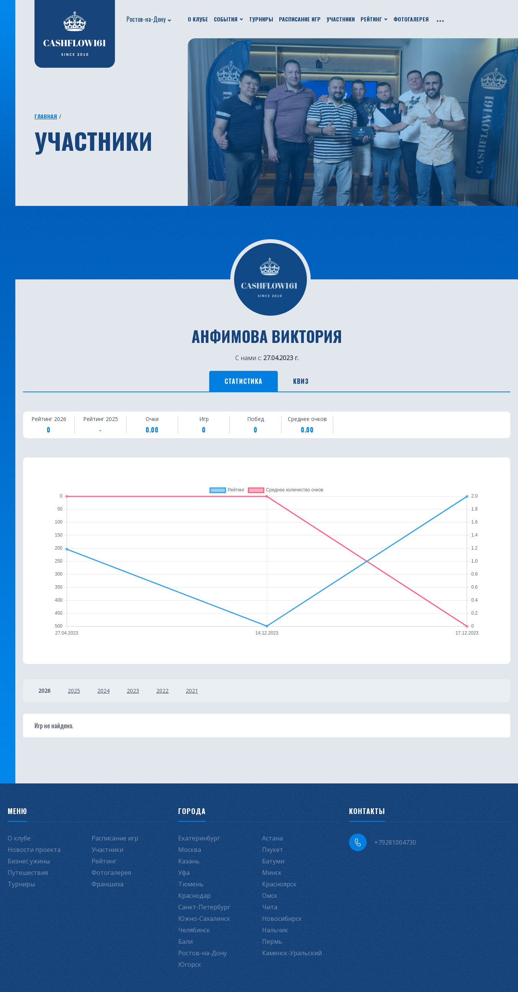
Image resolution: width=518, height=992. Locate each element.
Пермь (272, 941)
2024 (103, 690)
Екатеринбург (199, 838)
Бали (185, 941)
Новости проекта (34, 849)
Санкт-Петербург (204, 907)
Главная (45, 116)
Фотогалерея (411, 19)
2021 (192, 690)
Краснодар (194, 895)
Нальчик (275, 930)
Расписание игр (300, 19)
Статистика (244, 381)
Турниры (261, 19)
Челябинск (194, 930)
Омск (269, 895)
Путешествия (28, 872)
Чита (269, 907)
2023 (133, 690)
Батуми (273, 861)
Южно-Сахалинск (204, 918)
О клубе (198, 19)
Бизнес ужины (29, 861)
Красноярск (279, 884)
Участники (340, 19)
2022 (162, 690)
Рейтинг (371, 19)
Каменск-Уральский (292, 953)
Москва (189, 849)
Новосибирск (282, 918)
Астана (272, 838)
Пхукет (272, 849)
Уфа (184, 872)
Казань (189, 861)
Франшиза (107, 884)
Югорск (189, 964)
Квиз (301, 381)
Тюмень (190, 884)
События (226, 19)
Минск (272, 872)
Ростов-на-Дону (146, 19)
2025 (74, 690)
